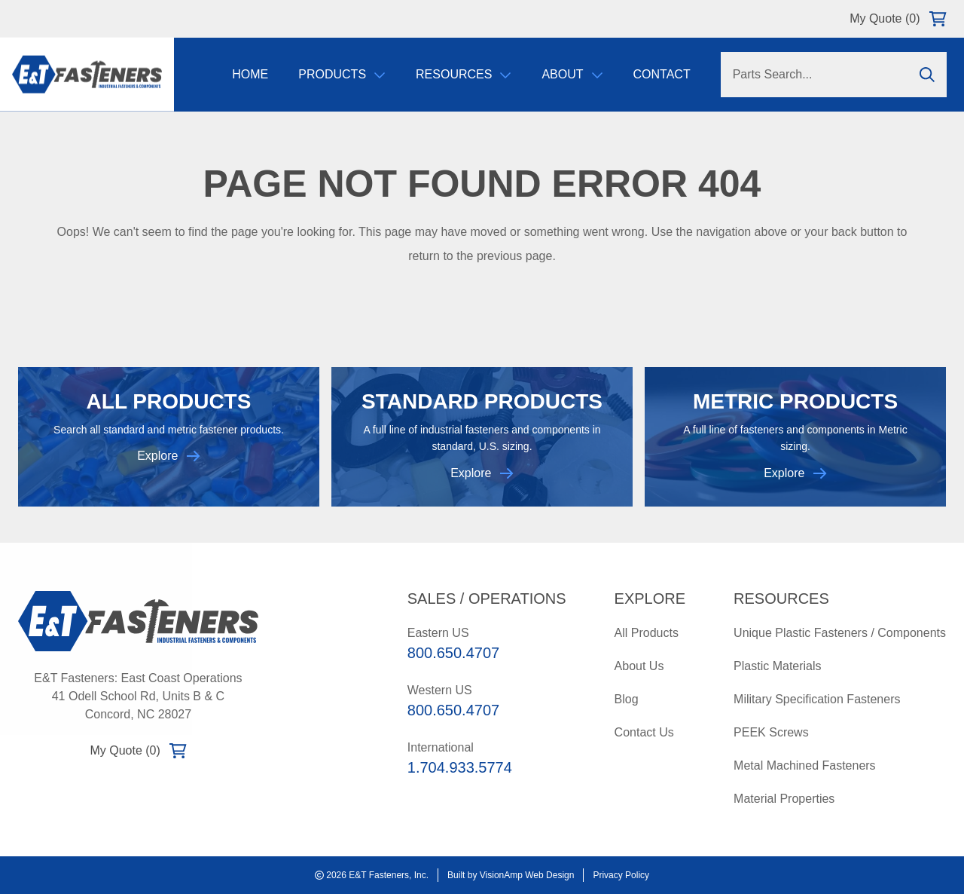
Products (342, 75)
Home (250, 75)
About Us (639, 666)
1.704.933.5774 (459, 767)
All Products (647, 632)
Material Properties (784, 798)
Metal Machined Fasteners (805, 765)
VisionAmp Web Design (527, 875)
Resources (463, 75)
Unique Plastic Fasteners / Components (840, 632)
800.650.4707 (453, 653)
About (571, 75)
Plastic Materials (777, 666)
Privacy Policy (621, 875)
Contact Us (644, 732)
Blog (627, 699)
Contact (661, 75)
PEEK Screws (771, 732)
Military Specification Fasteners (817, 699)
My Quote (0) (898, 18)
